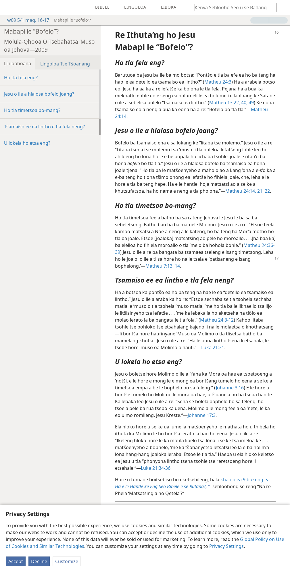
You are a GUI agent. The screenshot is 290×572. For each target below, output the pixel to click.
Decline (39, 561)
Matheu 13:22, (224, 102)
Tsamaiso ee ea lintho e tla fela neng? (44, 126)
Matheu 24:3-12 (217, 320)
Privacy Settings (226, 546)
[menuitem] (8, 7)
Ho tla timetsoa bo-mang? (32, 110)
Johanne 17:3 (202, 415)
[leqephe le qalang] (8, 7)
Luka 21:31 (212, 347)
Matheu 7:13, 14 (162, 266)
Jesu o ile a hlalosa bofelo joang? (39, 94)
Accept (15, 561)
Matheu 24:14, (240, 191)
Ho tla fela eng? (21, 77)
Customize (66, 561)
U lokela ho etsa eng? (27, 143)
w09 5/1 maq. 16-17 (25, 20)
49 (250, 102)
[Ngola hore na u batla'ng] (232, 7)
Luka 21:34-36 (155, 468)
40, (243, 102)
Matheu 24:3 (217, 82)
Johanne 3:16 (230, 387)
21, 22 (263, 191)
